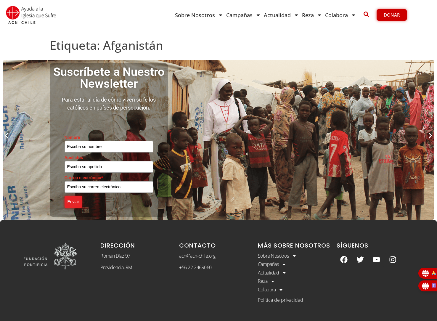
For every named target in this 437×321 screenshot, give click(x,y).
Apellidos (74, 157)
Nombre (72, 137)
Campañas (243, 15)
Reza (312, 15)
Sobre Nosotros (199, 15)
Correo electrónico (84, 178)
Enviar (73, 201)
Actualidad (281, 15)
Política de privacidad (280, 300)
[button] (6, 135)
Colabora (340, 15)
